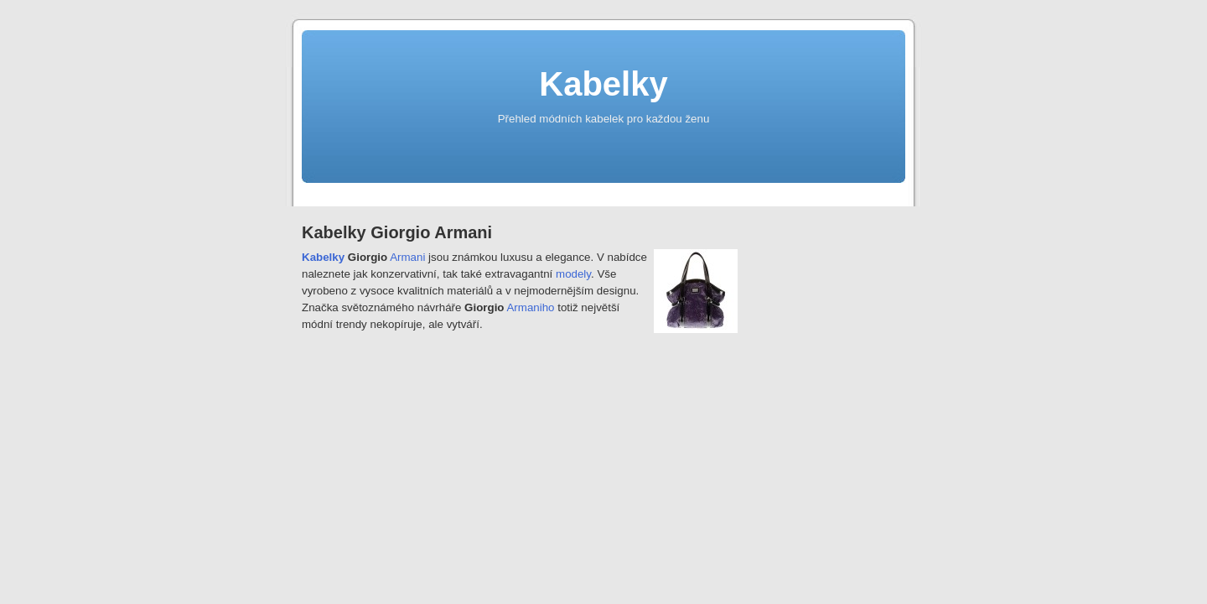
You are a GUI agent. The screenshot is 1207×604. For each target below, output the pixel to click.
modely (573, 274)
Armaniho (530, 307)
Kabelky (603, 83)
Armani (407, 257)
